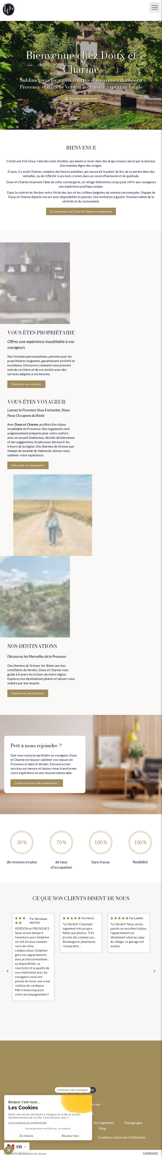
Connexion (150, 1153)
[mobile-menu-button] (154, 7)
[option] (33, 957)
